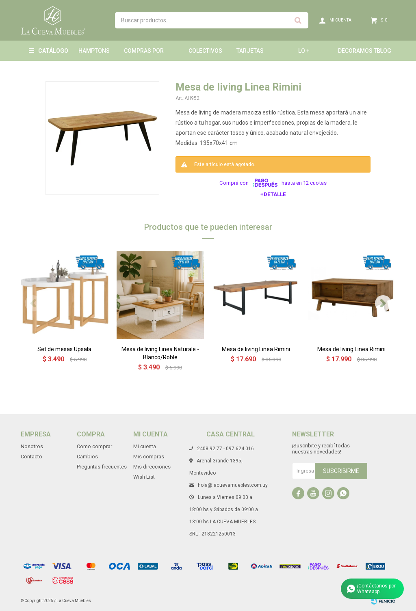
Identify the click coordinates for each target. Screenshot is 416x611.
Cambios (87, 456)
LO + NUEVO (307, 54)
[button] (383, 303)
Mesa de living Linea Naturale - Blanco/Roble (160, 353)
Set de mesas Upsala (64, 349)
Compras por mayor (144, 54)
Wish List (144, 477)
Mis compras (148, 456)
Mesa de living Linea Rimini (256, 349)
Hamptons (94, 50)
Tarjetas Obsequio (250, 54)
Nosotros (32, 446)
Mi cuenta (144, 446)
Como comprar (94, 446)
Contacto (31, 456)
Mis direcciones (152, 467)
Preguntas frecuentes (102, 467)
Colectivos (205, 50)
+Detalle (273, 194)
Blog (384, 50)
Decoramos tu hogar (359, 54)
